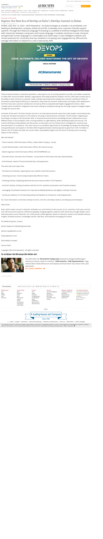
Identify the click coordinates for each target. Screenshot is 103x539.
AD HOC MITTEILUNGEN (5, 12)
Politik (18, 295)
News (11, 321)
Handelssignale (35, 297)
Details (65, 326)
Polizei (18, 300)
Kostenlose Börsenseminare (65, 294)
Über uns (62, 321)
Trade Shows (4, 18)
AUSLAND (51, 10)
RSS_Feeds (49, 296)
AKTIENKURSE (8, 10)
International (20, 303)
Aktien (33, 299)
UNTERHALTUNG (36, 10)
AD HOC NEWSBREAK (52, 292)
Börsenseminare (36, 303)
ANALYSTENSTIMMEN (15, 12)
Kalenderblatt (20, 305)
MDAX (2, 293)
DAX (2, 292)
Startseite (14, 15)
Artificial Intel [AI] (12, 18)
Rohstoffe (34, 295)
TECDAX (3, 295)
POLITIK (25, 10)
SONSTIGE (70, 10)
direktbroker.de (65, 296)
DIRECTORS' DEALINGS (32, 12)
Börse (19, 15)
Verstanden (70, 326)
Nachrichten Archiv (51, 297)
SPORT (29, 10)
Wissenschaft (20, 297)
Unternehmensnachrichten (27, 15)
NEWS (2, 10)
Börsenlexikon (6, 286)
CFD (33, 292)
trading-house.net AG (67, 292)
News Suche (84, 6)
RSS (84, 1)
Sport (18, 296)
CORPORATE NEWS (23, 12)
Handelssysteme (36, 296)
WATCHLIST (88, 1)
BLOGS (72, 1)
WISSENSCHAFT (45, 10)
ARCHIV (68, 1)
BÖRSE (14, 10)
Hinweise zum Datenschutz (50, 321)
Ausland (19, 299)
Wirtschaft (19, 293)
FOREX (33, 293)
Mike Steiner (70, 321)
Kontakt (49, 299)
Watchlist (49, 293)
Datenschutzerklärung (35, 321)
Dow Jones (3, 297)
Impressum (24, 321)
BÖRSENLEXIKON (78, 1)
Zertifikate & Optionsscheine (35, 301)
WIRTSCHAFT (19, 10)
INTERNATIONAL (64, 10)
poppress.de (65, 297)
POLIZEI (57, 10)
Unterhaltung (20, 302)
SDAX (2, 296)
